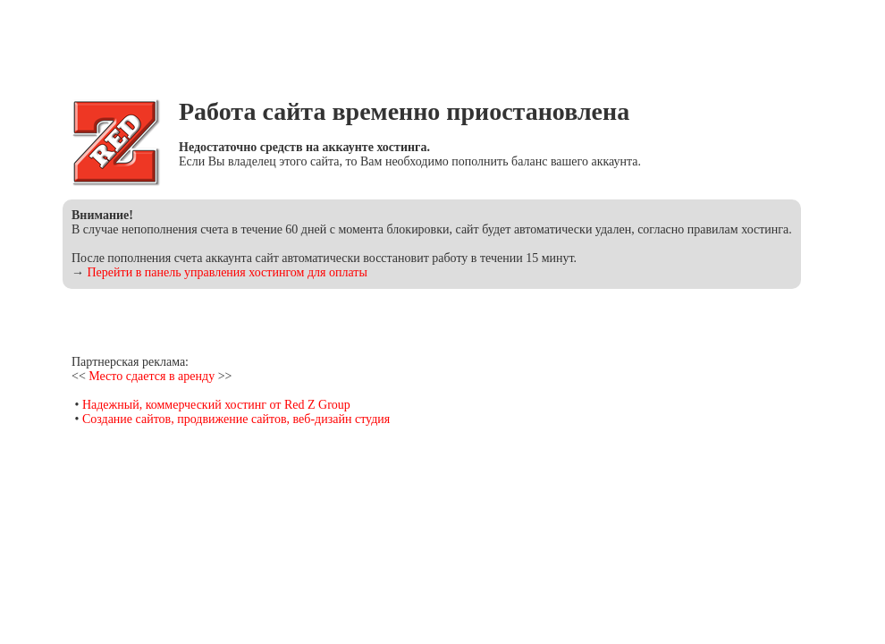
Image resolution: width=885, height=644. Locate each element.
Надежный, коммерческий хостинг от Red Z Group (216, 404)
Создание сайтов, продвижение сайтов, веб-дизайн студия (236, 419)
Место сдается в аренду (151, 376)
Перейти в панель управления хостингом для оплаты (227, 272)
